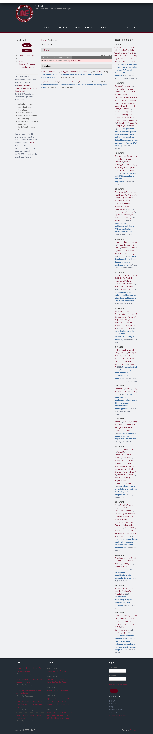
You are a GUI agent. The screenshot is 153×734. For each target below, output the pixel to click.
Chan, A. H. (128, 162)
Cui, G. (117, 621)
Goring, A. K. (122, 355)
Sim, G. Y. (126, 422)
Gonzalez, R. (119, 389)
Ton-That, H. (128, 361)
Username (114, 667)
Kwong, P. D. (127, 114)
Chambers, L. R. (121, 558)
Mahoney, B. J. (120, 350)
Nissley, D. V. (123, 167)
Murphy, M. (122, 469)
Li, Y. (76, 82)
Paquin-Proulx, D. (121, 120)
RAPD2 (27, 45)
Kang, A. (126, 472)
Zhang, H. (118, 422)
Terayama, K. (120, 192)
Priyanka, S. (123, 50)
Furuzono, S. (131, 192)
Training (89, 28)
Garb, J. (117, 248)
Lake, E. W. (128, 47)
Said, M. (123, 505)
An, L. (117, 505)
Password (113, 675)
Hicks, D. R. (119, 528)
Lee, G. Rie (119, 511)
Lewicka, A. (119, 591)
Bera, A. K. (129, 516)
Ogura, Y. (118, 215)
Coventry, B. (119, 516)
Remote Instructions (26, 67)
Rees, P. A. (128, 103)
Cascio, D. (119, 361)
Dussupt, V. (119, 86)
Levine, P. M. (127, 519)
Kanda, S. (118, 206)
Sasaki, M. (127, 200)
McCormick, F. (120, 220)
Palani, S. (118, 615)
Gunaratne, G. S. (129, 53)
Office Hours (23, 61)
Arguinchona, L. (121, 460)
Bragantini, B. (126, 621)
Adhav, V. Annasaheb (127, 424)
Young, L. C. (132, 195)
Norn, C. (134, 522)
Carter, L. (130, 463)
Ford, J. (117, 353)
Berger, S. (118, 449)
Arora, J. (125, 100)
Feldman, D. (119, 525)
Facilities (76, 28)
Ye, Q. (130, 558)
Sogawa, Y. (127, 206)
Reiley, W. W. (129, 117)
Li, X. (126, 528)
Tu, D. (43, 82)
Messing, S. (119, 164)
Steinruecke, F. (130, 251)
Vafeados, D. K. (129, 530)
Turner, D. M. (120, 284)
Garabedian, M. (75, 72)
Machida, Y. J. (120, 633)
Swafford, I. (127, 94)
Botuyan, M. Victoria (123, 624)
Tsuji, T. (130, 209)
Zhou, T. (118, 114)
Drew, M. (128, 164)
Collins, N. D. (122, 123)
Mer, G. (124, 627)
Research (116, 28)
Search (47, 50)
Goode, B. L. (86, 72)
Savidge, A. (119, 427)
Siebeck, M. (127, 480)
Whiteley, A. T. (127, 564)
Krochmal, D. (120, 588)
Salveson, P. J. (120, 533)
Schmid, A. (119, 111)
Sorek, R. (121, 256)
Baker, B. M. (125, 328)
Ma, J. (117, 311)
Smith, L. (118, 109)
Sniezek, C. (132, 460)
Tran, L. (130, 505)
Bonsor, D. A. (132, 156)
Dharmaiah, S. (120, 156)
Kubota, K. (119, 217)
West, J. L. (118, 53)
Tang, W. (118, 430)
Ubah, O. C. (118, 47)
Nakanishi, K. (131, 430)
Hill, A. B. (118, 253)
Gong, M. (120, 561)
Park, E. (44, 72)
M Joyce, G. (121, 126)
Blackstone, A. (120, 463)
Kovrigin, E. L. (120, 325)
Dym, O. (120, 251)
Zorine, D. (129, 525)
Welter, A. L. (131, 618)
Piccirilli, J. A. (119, 594)
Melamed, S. (126, 248)
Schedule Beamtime (26, 55)
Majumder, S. (120, 508)
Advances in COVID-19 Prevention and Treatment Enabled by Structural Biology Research (60, 715)
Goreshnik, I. (131, 508)
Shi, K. (116, 56)
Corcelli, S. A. (131, 322)
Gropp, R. (118, 483)
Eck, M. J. (99, 72)
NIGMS (32, 142)
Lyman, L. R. (131, 350)
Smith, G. (132, 106)
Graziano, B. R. (53, 72)
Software (102, 28)
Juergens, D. (128, 511)
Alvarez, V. (119, 522)
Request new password (118, 684)
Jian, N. (120, 103)
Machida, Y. (127, 615)
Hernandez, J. (120, 97)
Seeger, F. (127, 449)
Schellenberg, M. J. (122, 630)
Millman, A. (126, 242)
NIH (32, 148)
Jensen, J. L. (129, 86)
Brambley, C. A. (121, 314)
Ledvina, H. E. (130, 561)
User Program (60, 28)
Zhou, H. (118, 564)
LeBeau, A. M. (119, 61)
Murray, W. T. (120, 322)
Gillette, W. (121, 278)
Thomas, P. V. (120, 89)
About (46, 28)
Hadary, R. (130, 245)
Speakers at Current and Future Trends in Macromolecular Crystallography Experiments (59, 701)
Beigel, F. (118, 480)
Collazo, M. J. (131, 358)
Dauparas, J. (119, 513)
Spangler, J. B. (127, 477)
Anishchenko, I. (131, 513)
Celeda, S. (132, 50)
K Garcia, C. (130, 475)
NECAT (39, 5)
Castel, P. (121, 170)
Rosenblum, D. (120, 455)
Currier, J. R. (119, 117)
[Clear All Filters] (75, 61)
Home (43, 40)
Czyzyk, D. (119, 275)
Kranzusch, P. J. (128, 253)
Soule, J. (124, 353)
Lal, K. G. (126, 92)
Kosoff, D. (130, 58)
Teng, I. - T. (128, 111)
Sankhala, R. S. (131, 97)
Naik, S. (118, 477)
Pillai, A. (127, 522)
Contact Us (130, 28)
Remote (27, 50)
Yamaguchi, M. (120, 209)
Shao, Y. (127, 591)
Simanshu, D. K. (129, 215)
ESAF (20, 58)
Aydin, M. (120, 452)
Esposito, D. (130, 284)
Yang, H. (128, 452)
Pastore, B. (128, 427)
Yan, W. (124, 195)
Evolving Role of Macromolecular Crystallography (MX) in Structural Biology (29, 704)
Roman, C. (130, 588)
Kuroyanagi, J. (120, 212)
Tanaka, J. (127, 217)
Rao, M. (118, 100)
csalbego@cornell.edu (117, 715)
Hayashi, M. (130, 212)
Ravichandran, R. (121, 466)
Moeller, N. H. (125, 56)
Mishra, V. (122, 618)
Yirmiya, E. (121, 245)
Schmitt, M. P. (120, 364)
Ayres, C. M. (124, 311)
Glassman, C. (127, 458)
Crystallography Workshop (57, 671)
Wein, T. (118, 242)
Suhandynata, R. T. (122, 566)
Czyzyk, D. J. (119, 197)
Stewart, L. (121, 475)
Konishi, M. (128, 203)
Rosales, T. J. (122, 317)
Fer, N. (117, 195)
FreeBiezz (134, 730)
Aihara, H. (122, 58)
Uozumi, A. (119, 203)
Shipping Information (27, 64)
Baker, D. (130, 483)
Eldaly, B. (127, 319)
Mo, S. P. (118, 159)
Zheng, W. (64, 72)
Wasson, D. (127, 109)
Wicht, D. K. (121, 391)
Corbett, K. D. (120, 569)
